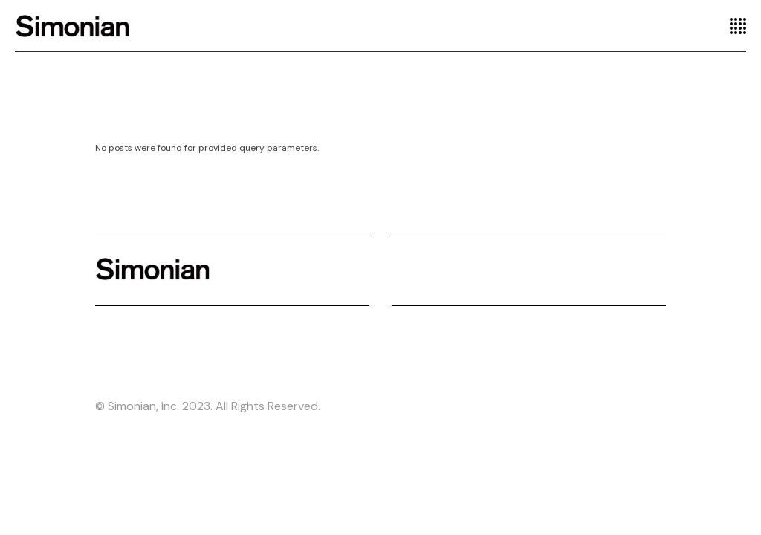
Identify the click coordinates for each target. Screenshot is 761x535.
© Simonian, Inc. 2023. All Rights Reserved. (207, 406)
